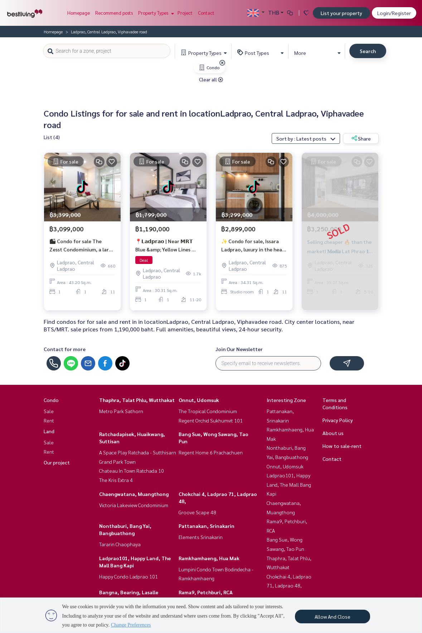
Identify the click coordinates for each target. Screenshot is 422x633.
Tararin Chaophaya (120, 544)
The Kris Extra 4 (116, 480)
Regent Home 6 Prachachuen (211, 452)
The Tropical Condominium (208, 411)
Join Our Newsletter (239, 349)
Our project (57, 462)
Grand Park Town (117, 461)
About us (333, 433)
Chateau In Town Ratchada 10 (131, 470)
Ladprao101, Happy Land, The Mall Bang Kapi (289, 484)
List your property (341, 13)
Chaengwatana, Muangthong (134, 494)
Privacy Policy (337, 420)
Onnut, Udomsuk (199, 400)
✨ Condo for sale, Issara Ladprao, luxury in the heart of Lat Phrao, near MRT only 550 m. (254, 246)
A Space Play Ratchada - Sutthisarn (137, 452)
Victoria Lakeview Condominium (133, 505)
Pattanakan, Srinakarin (206, 526)
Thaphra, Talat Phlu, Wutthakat (137, 400)
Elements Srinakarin (201, 537)
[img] (222, 63)
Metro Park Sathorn (121, 411)
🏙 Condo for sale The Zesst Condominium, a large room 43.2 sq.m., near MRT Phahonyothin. (82, 246)
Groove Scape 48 (197, 512)
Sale (49, 411)
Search (368, 51)
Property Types (155, 13)
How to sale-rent (342, 446)
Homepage (78, 13)
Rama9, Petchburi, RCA (206, 592)
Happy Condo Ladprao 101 (128, 576)
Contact (206, 13)
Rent (49, 420)
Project (185, 13)
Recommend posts (114, 13)
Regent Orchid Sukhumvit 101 (211, 420)
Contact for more (65, 349)
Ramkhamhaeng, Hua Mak (209, 558)
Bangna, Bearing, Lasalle (128, 592)
